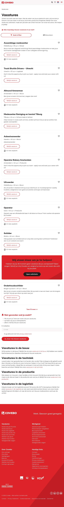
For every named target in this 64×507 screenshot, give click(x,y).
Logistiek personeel (38, 432)
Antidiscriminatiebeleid (40, 468)
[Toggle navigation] (58, 2)
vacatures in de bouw (39, 351)
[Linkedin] (54, 493)
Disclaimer (35, 464)
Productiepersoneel (38, 434)
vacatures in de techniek (34, 367)
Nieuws (4, 458)
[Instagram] (57, 493)
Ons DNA (5, 454)
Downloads (36, 454)
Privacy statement (38, 460)
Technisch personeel (39, 436)
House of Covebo (7, 460)
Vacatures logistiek (8, 430)
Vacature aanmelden (39, 427)
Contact (34, 452)
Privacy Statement (13, 498)
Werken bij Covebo (8, 438)
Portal (34, 456)
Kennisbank (36, 440)
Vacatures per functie (9, 427)
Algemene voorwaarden (40, 466)
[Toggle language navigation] (61, 2)
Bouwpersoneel (37, 430)
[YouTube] (61, 493)
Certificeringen (37, 458)
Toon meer (32, 309)
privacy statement (25, 334)
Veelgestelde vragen (8, 440)
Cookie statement (38, 462)
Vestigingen (6, 456)
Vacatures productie (8, 432)
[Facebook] (51, 493)
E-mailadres (6, 326)
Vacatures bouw (7, 428)
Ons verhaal (6, 452)
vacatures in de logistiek (13, 389)
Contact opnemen (8, 464)
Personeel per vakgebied (40, 428)
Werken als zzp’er (7, 436)
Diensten (35, 438)
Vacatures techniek (8, 434)
